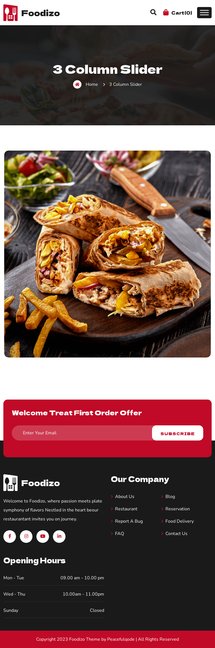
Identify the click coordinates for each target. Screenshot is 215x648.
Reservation (177, 509)
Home (85, 84)
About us (124, 497)
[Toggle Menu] (204, 12)
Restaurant (126, 509)
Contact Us (176, 534)
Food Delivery (179, 521)
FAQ (119, 534)
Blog (170, 497)
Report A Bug (129, 521)
